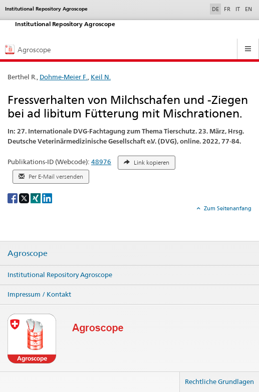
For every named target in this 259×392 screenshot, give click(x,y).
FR (227, 9)
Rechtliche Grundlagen (219, 381)
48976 (101, 162)
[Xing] (36, 197)
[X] (25, 197)
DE (216, 9)
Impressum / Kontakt (39, 294)
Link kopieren (146, 162)
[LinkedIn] (47, 197)
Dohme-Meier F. (64, 77)
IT (237, 9)
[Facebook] (13, 197)
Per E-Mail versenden (51, 176)
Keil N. (101, 77)
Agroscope (28, 253)
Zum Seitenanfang (226, 208)
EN (248, 9)
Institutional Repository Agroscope (60, 275)
